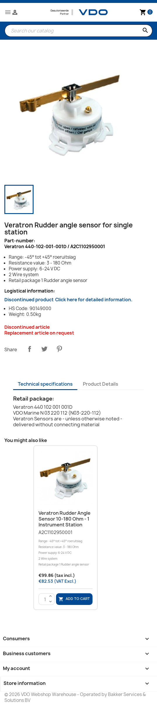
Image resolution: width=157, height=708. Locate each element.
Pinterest (59, 349)
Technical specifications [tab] (45, 384)
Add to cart (74, 599)
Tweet (44, 349)
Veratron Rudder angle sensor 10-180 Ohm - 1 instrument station (64, 519)
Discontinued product (68, 300)
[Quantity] (45, 599)
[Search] (78, 31)
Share (29, 349)
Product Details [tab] (100, 384)
